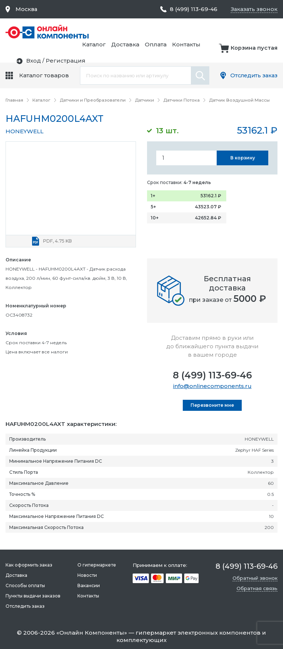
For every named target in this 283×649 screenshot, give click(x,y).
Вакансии (88, 585)
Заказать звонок (253, 9)
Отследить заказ (252, 75)
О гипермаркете (96, 565)
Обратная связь (257, 588)
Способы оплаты (25, 585)
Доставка (202, 31)
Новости (87, 575)
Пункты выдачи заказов (33, 596)
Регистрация (257, 52)
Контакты (263, 31)
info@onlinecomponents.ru (212, 385)
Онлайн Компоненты (91, 632)
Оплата (233, 31)
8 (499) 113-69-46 (212, 374)
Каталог (171, 31)
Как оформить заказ (29, 565)
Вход (225, 52)
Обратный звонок (255, 578)
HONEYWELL (24, 130)
